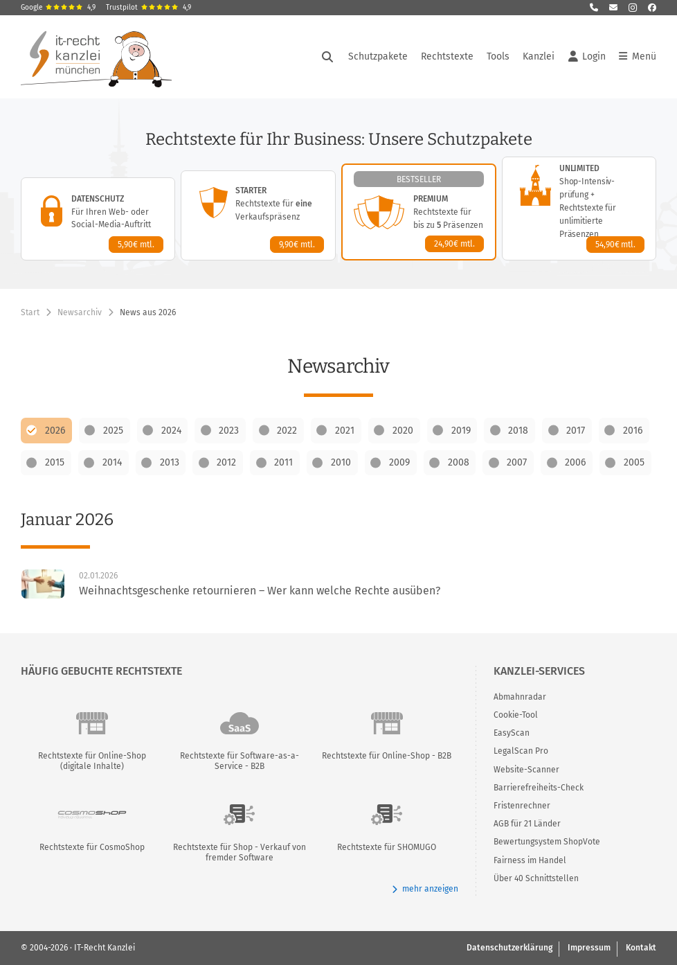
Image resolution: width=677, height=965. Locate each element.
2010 (341, 462)
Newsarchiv (79, 312)
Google (58, 7)
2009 (399, 462)
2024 (171, 430)
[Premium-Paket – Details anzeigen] (419, 212)
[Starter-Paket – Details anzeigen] (257, 215)
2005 (634, 462)
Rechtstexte (447, 56)
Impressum (589, 948)
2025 (113, 430)
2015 (54, 462)
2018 (518, 430)
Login (587, 56)
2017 (575, 430)
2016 (632, 430)
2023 (229, 430)
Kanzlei (538, 56)
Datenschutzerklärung (509, 948)
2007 (517, 462)
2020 (402, 430)
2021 (344, 430)
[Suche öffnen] (327, 57)
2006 (575, 462)
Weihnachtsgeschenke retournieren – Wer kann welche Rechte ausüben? (259, 590)
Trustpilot (148, 7)
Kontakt (641, 948)
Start (30, 312)
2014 (112, 462)
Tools (498, 56)
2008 (458, 462)
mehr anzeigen (425, 889)
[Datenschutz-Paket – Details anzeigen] (97, 219)
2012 (226, 462)
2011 (283, 462)
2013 (169, 462)
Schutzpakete (378, 56)
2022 (287, 430)
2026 (55, 430)
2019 (461, 430)
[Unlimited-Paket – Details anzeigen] (579, 208)
